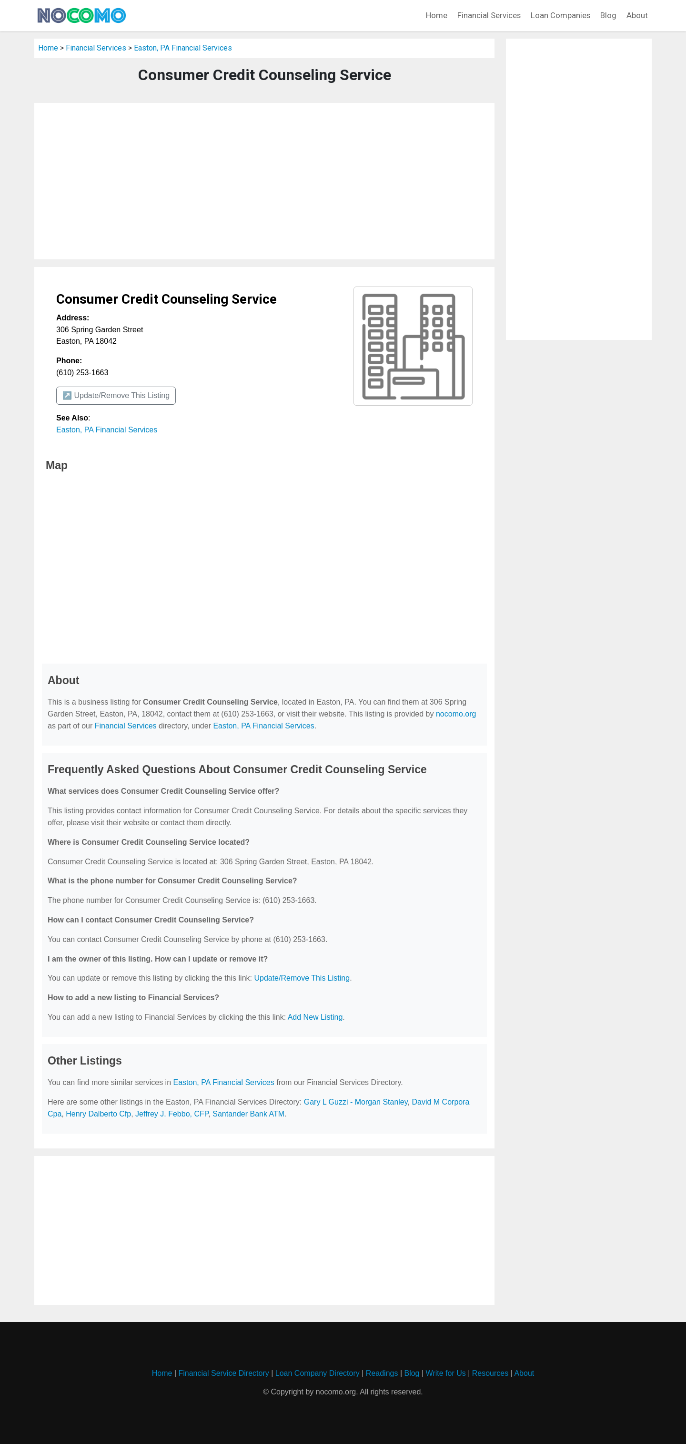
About (637, 15)
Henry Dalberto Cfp (98, 1114)
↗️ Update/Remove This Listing (116, 395)
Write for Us (446, 1373)
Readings (382, 1373)
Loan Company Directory (317, 1373)
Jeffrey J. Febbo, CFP (171, 1114)
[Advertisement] (264, 181)
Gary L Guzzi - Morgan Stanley (356, 1102)
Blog (608, 15)
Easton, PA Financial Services (183, 47)
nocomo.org (456, 714)
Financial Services (489, 15)
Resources (490, 1373)
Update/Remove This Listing (302, 978)
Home (436, 15)
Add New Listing (315, 1017)
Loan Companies (560, 15)
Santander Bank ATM (248, 1114)
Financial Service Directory (223, 1373)
